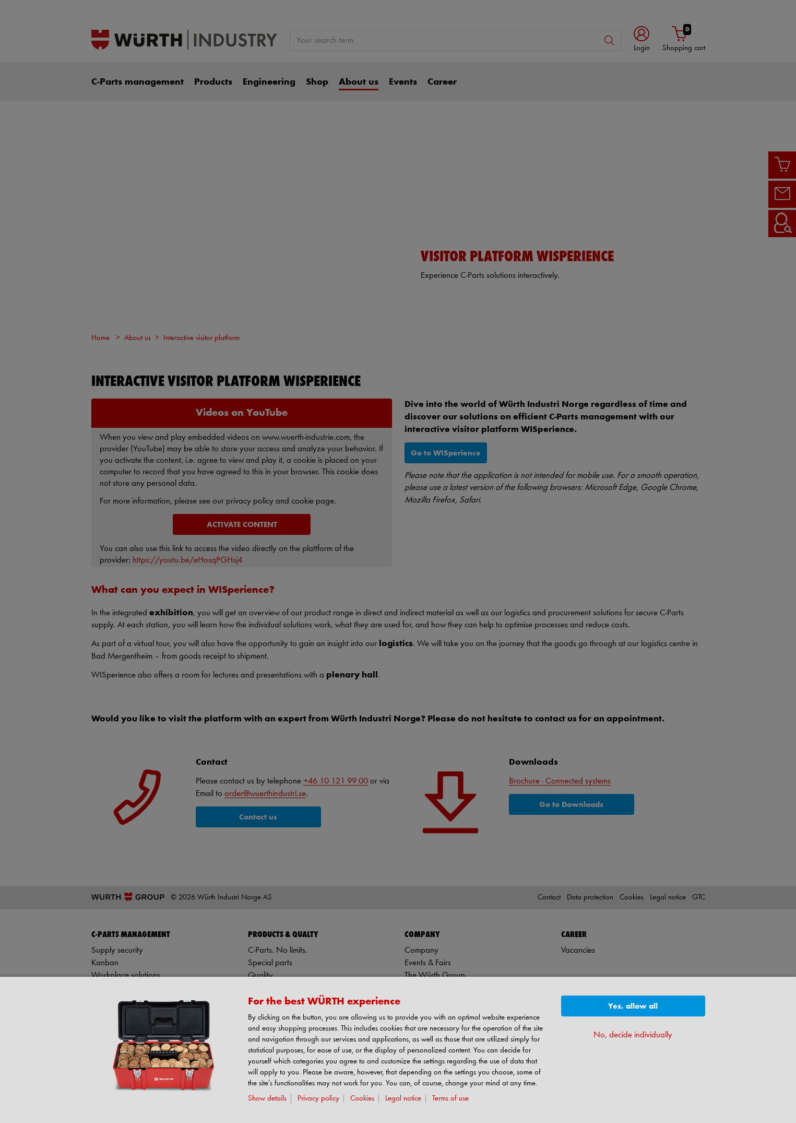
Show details (267, 1099)
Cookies (362, 1099)
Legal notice (403, 1099)
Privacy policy (318, 1099)
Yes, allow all (633, 1006)
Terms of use (450, 1099)
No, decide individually (632, 1035)
